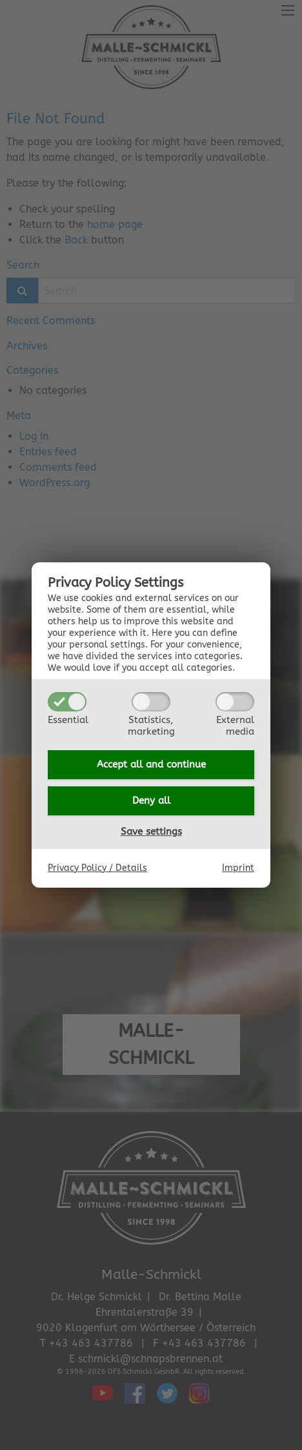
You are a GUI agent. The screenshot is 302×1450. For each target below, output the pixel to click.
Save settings (151, 831)
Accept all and (151, 764)
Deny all (151, 800)
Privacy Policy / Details (97, 868)
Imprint (238, 868)
